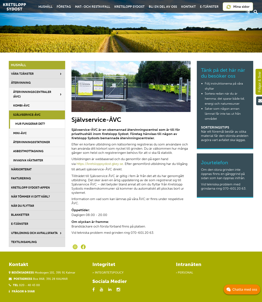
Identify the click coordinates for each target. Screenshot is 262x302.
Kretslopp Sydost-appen (30, 187)
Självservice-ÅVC (27, 115)
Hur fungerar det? (30, 124)
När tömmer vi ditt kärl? (30, 196)
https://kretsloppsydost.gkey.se (99, 164)
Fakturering (21, 178)
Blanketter (20, 215)
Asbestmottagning (28, 151)
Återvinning (21, 83)
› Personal (184, 272)
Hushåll (45, 7)
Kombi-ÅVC (21, 105)
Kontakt (188, 7)
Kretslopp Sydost (129, 7)
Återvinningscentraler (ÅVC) (32, 94)
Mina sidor (237, 7)
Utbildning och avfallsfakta (34, 233)
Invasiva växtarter (28, 160)
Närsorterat (21, 169)
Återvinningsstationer (31, 142)
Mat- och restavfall (92, 7)
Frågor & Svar (23, 291)
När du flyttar (22, 206)
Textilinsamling (24, 242)
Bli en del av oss (163, 7)
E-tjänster (209, 7)
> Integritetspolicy (107, 272)
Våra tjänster (22, 74)
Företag (64, 7)
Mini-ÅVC (20, 133)
